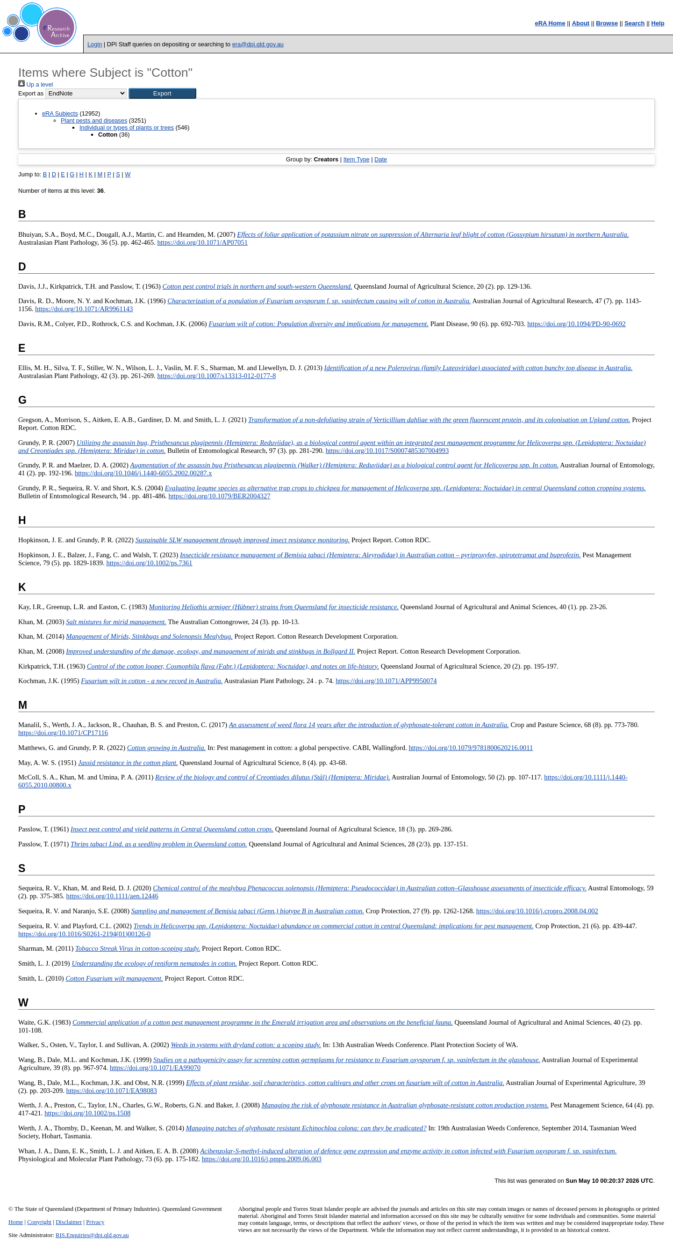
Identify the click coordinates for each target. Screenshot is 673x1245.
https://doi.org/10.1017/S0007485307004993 (387, 450)
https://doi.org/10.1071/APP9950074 (386, 680)
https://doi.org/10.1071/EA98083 (111, 1090)
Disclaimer (69, 1222)
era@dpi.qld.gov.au (258, 44)
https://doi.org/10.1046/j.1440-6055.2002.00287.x (143, 473)
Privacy (95, 1222)
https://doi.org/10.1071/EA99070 (155, 1067)
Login (94, 44)
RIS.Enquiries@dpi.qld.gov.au (92, 1235)
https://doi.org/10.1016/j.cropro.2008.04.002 (537, 911)
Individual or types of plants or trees (126, 127)
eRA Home (550, 23)
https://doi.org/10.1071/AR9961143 (84, 309)
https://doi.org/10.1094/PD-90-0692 (576, 324)
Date (380, 159)
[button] (162, 93)
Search (634, 23)
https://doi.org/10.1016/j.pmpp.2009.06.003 (262, 1159)
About (581, 23)
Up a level (35, 84)
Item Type (357, 159)
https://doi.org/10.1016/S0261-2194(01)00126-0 (84, 934)
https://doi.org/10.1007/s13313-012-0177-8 (216, 375)
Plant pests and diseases (94, 120)
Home (15, 1222)
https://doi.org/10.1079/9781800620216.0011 (470, 747)
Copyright (39, 1222)
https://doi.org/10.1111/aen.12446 (112, 896)
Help (658, 23)
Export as (30, 93)
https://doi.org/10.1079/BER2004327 (220, 496)
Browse (607, 23)
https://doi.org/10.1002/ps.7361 (149, 563)
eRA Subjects (60, 113)
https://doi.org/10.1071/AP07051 (202, 242)
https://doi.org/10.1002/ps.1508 (87, 1113)
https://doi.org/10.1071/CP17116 (63, 732)
